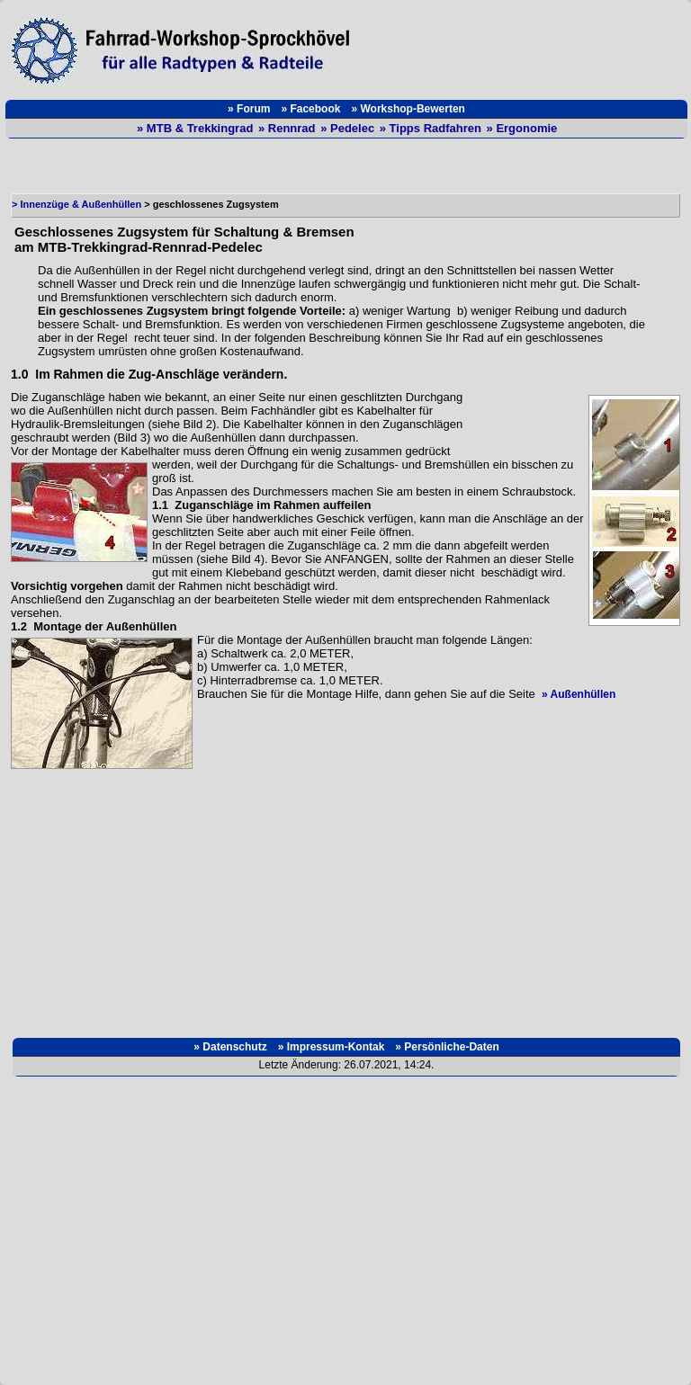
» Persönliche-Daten (446, 1047)
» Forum (249, 109)
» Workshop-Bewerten (407, 109)
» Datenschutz (229, 1047)
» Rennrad (288, 128)
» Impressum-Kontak (331, 1047)
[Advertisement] (523, 45)
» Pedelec (349, 128)
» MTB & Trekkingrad (196, 128)
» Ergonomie (522, 128)
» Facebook (310, 109)
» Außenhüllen (578, 694)
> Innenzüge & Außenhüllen (76, 204)
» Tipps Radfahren (432, 128)
